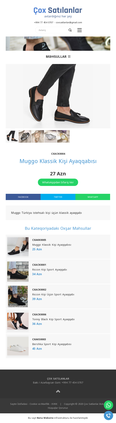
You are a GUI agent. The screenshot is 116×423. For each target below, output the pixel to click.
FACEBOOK (23, 197)
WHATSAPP (93, 197)
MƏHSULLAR (58, 56)
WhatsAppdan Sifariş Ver (58, 182)
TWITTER (58, 197)
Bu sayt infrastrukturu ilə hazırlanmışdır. (58, 417)
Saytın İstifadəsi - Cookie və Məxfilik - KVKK (33, 403)
